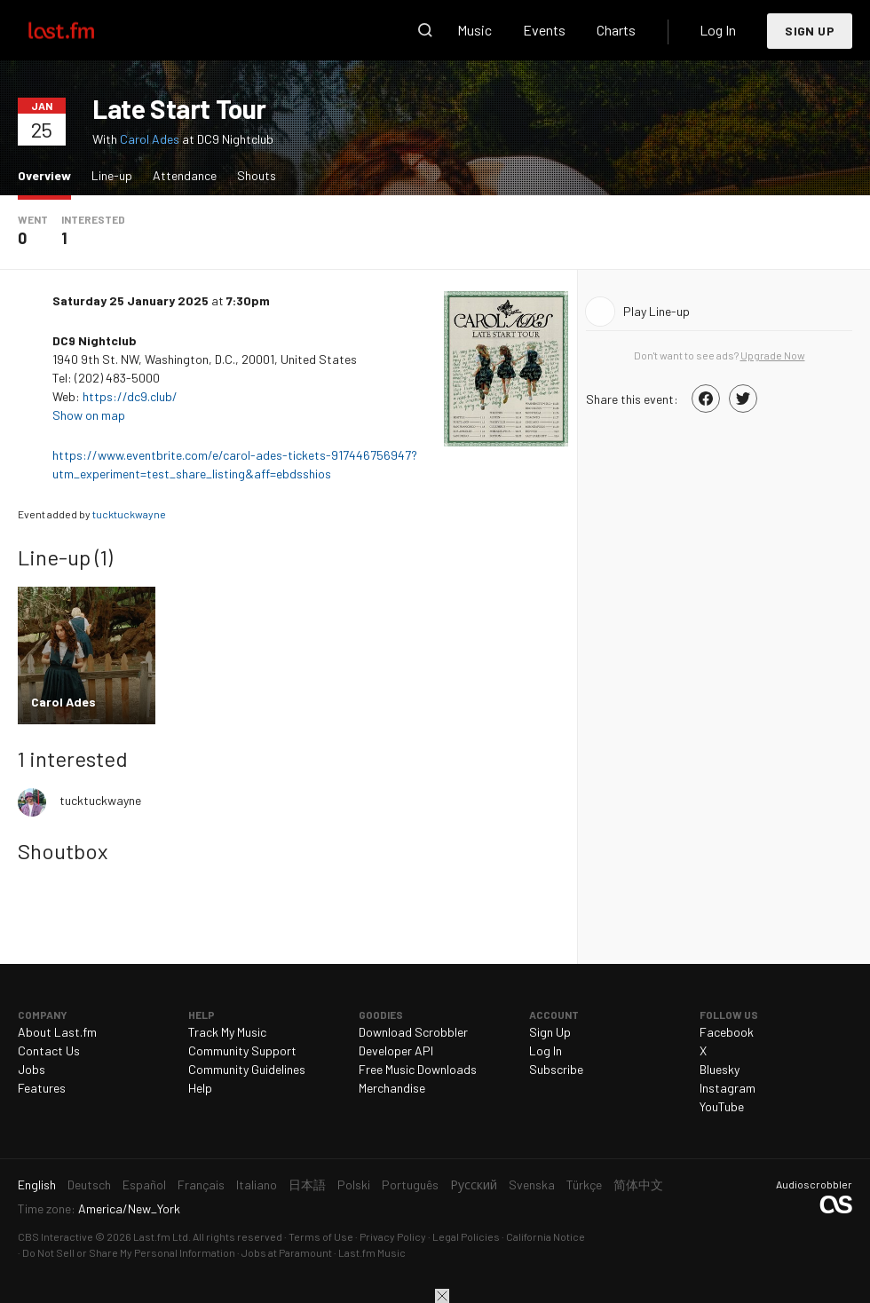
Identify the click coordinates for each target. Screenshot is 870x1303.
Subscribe (556, 1069)
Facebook (727, 1031)
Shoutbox (62, 851)
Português (410, 1184)
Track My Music (227, 1031)
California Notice (545, 1236)
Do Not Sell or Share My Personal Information (128, 1252)
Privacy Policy (393, 1236)
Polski (353, 1184)
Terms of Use (321, 1236)
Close (442, 1296)
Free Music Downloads (418, 1069)
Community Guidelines (246, 1069)
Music (474, 29)
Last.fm (81, 30)
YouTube (722, 1106)
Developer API (396, 1050)
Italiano (256, 1184)
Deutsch (89, 1184)
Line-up (111, 175)
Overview (49, 174)
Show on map (90, 414)
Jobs (31, 1069)
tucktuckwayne (129, 514)
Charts (616, 29)
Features (42, 1087)
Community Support (242, 1050)
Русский (473, 1184)
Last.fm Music (372, 1252)
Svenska (532, 1184)
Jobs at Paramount (286, 1252)
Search (425, 30)
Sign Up (809, 30)
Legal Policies (466, 1236)
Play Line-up (656, 311)
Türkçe (584, 1184)
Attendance (185, 175)
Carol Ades (149, 138)
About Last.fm (57, 1031)
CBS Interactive (55, 1236)
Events (544, 29)
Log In (718, 29)
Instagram (727, 1087)
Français (201, 1184)
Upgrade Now (772, 355)
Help (200, 1087)
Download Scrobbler (413, 1031)
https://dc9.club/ (130, 396)
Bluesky (720, 1069)
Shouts (256, 175)
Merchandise (392, 1087)
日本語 (307, 1184)
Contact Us (49, 1050)
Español (144, 1184)
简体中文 (638, 1184)
